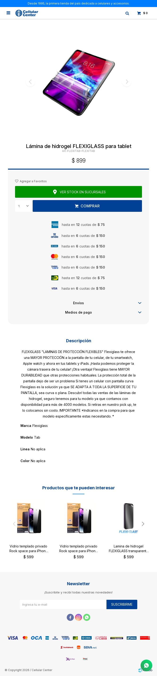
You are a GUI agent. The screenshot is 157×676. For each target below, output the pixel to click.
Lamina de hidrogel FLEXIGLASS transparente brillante (128, 548)
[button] (143, 524)
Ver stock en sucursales (83, 192)
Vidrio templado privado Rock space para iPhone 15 (28, 548)
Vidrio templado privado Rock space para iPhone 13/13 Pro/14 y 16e (78, 548)
